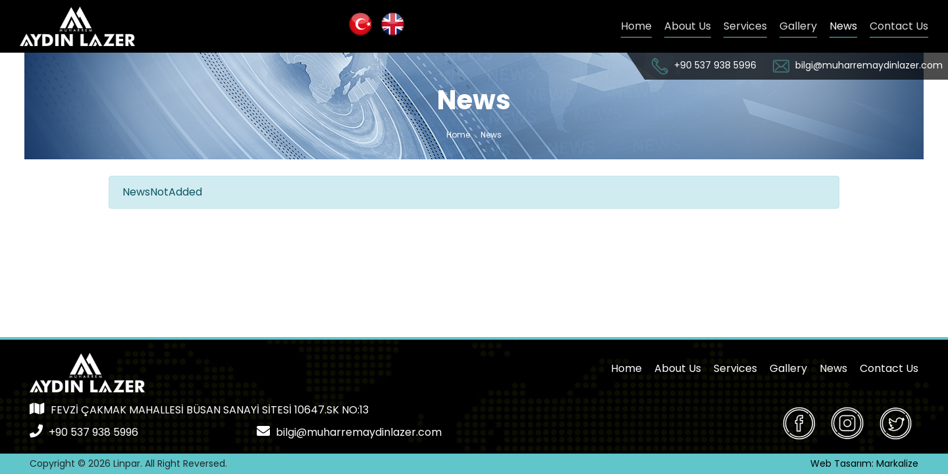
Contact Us (899, 26)
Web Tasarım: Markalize (864, 463)
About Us (687, 26)
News (843, 26)
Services (745, 26)
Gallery (798, 26)
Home (636, 26)
